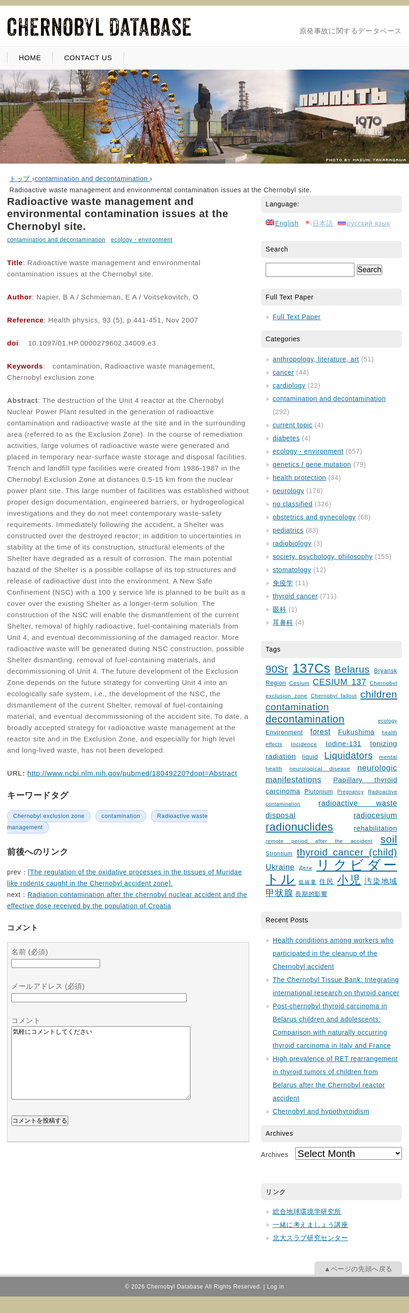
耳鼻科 (283, 622)
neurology (288, 491)
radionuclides (299, 827)
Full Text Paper (297, 317)
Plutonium (319, 791)
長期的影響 (311, 894)
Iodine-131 (344, 743)
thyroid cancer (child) (347, 852)
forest (320, 732)
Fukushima (356, 732)
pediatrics (288, 530)
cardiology (289, 385)
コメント (25, 1020)
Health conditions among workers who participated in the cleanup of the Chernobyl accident (333, 953)
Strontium (279, 853)
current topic (293, 425)
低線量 (308, 882)
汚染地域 (380, 881)
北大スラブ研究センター (310, 1238)
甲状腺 (279, 893)
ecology (387, 720)
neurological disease (320, 768)
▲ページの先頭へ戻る (358, 1269)
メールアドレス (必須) (48, 986)
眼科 (279, 609)
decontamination (305, 719)
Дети (305, 868)
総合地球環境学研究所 (307, 1211)
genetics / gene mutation (312, 464)
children (379, 694)
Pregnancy (350, 791)
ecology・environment (142, 239)
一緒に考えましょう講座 (310, 1224)
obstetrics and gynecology (314, 517)
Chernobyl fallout (334, 696)
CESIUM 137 (339, 682)
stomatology (292, 570)
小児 (349, 880)
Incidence (304, 744)
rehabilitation (375, 828)
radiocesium (375, 815)
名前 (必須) (29, 952)
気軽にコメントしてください (100, 1070)
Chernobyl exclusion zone (49, 816)
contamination (121, 816)
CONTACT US (88, 58)
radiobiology (292, 543)
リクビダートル (331, 872)
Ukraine (280, 867)
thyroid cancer (295, 596)
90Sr (277, 669)
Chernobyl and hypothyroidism (321, 1111)
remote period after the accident (319, 841)
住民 (326, 881)
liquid (310, 756)
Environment (284, 732)
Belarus (352, 669)
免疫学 (283, 583)
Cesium (299, 683)
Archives (274, 1154)
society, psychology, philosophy (323, 556)
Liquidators (348, 755)
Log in (275, 1286)
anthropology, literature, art (316, 359)
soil (388, 839)
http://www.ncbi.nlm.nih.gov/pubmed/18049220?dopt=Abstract (132, 773)
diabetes (286, 438)
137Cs (311, 668)
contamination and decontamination (56, 239)
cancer (283, 372)
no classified (293, 504)
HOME (30, 58)
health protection (299, 477)
